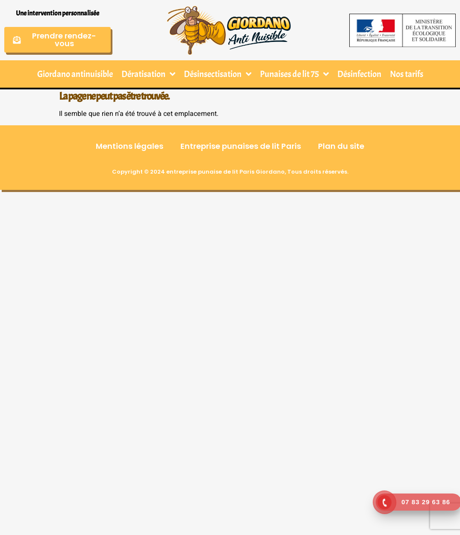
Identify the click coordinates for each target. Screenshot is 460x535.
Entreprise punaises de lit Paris (240, 146)
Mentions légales (129, 146)
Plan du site (341, 146)
